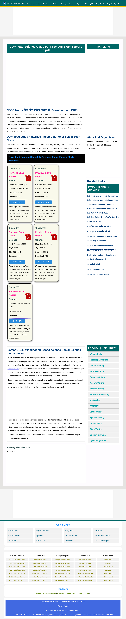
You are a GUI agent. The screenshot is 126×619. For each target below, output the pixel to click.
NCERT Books (13, 530)
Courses (49, 4)
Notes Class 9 (108, 570)
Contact (103, 4)
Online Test (57, 4)
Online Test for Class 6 (40, 559)
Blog (97, 4)
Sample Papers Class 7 (62, 563)
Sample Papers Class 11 (62, 577)
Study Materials (39, 4)
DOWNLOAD (17, 202)
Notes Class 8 (108, 566)
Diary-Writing (96, 429)
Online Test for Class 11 (39, 577)
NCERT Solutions (14, 536)
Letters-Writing (97, 366)
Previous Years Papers (102, 536)
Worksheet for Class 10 (85, 573)
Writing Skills (96, 354)
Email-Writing (96, 412)
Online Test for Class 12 (39, 580)
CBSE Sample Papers (101, 541)
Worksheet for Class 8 (85, 566)
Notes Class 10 (108, 573)
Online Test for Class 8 (40, 566)
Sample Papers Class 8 (62, 566)
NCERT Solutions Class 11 (17, 577)
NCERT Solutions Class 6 (17, 559)
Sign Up (117, 4)
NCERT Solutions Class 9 (17, 570)
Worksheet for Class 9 (85, 570)
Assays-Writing (97, 383)
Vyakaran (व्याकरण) (98, 441)
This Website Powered (55, 610)
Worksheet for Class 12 (85, 580)
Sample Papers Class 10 (62, 573)
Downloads (98, 530)
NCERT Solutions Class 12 (17, 580)
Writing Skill (89, 4)
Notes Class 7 (108, 563)
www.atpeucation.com (104, 615)
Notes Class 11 (108, 577)
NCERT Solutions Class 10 (17, 573)
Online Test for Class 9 (40, 570)
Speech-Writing (97, 417)
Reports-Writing (97, 377)
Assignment (69, 530)
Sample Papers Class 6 (62, 559)
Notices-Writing (97, 371)
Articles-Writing (97, 389)
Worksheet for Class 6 (85, 559)
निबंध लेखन (94, 406)
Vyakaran (80, 4)
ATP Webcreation (73, 610)
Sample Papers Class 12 (62, 580)
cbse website (13, 369)
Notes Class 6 (108, 559)
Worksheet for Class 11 (85, 577)
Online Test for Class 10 (39, 573)
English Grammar (69, 4)
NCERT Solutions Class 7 (17, 563)
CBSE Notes (12, 541)
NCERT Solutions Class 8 (17, 566)
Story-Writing (96, 423)
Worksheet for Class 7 (85, 563)
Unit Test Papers (71, 536)
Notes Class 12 (108, 580)
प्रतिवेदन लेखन (95, 400)
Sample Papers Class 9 (62, 570)
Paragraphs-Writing (99, 360)
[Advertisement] (63, 21)
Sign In (110, 4)
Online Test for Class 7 (40, 563)
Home (29, 4)
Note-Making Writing (99, 394)
